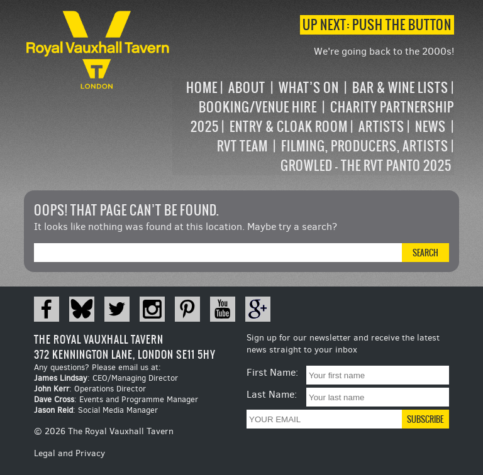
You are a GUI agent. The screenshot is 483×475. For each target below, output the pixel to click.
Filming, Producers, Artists (364, 146)
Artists (381, 126)
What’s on (309, 87)
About (246, 87)
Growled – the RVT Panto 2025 (366, 165)
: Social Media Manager (96, 410)
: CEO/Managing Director (106, 378)
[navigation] (312, 126)
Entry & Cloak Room (289, 126)
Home (202, 87)
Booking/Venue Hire (258, 107)
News (430, 126)
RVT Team (242, 146)
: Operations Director (90, 388)
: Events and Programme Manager (116, 399)
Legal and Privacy (69, 453)
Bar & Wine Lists (400, 87)
